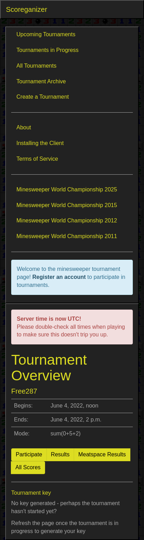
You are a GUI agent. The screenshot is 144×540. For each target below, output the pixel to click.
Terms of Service (37, 159)
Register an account (59, 277)
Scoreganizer (26, 9)
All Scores (28, 467)
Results (60, 454)
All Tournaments (36, 66)
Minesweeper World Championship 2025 (66, 189)
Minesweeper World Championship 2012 (66, 220)
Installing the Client (40, 143)
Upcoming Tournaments (45, 34)
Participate (29, 454)
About (23, 127)
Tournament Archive (41, 81)
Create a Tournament (42, 97)
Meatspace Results (102, 454)
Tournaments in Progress (47, 50)
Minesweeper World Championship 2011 (66, 236)
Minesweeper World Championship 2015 (66, 205)
